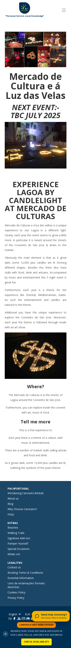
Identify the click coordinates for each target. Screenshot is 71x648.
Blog (10, 504)
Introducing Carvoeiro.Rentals (26, 493)
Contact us (14, 567)
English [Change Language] (15, 614)
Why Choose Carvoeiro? (22, 509)
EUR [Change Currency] (29, 614)
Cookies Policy (16, 592)
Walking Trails (16, 533)
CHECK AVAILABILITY (36, 641)
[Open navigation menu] (64, 10)
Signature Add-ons (19, 538)
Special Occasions (19, 549)
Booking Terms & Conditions (25, 572)
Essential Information (21, 578)
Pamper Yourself (18, 543)
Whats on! (14, 554)
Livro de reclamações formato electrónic (26, 585)
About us (13, 498)
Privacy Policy (16, 597)
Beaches (13, 527)
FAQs (11, 514)
